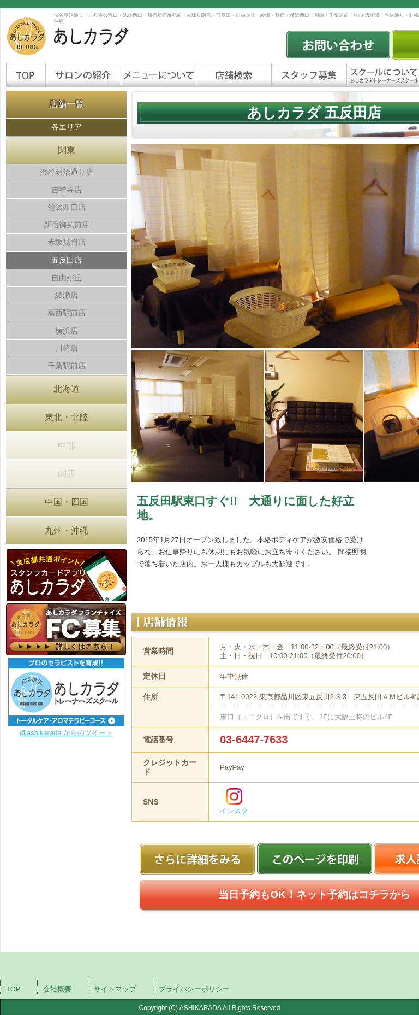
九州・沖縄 (66, 530)
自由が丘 (66, 277)
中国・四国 (66, 502)
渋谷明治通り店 (66, 172)
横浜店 (66, 330)
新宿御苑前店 (66, 224)
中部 (66, 445)
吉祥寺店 (66, 189)
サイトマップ (115, 989)
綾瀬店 (66, 295)
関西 (66, 473)
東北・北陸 (66, 417)
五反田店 (66, 260)
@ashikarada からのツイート (66, 733)
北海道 (66, 389)
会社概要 (57, 989)
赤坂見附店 (66, 242)
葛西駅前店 (66, 312)
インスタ (234, 811)
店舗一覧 (66, 104)
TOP (13, 989)
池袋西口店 (66, 207)
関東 (66, 150)
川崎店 (66, 348)
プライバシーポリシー (194, 989)
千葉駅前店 (66, 365)
